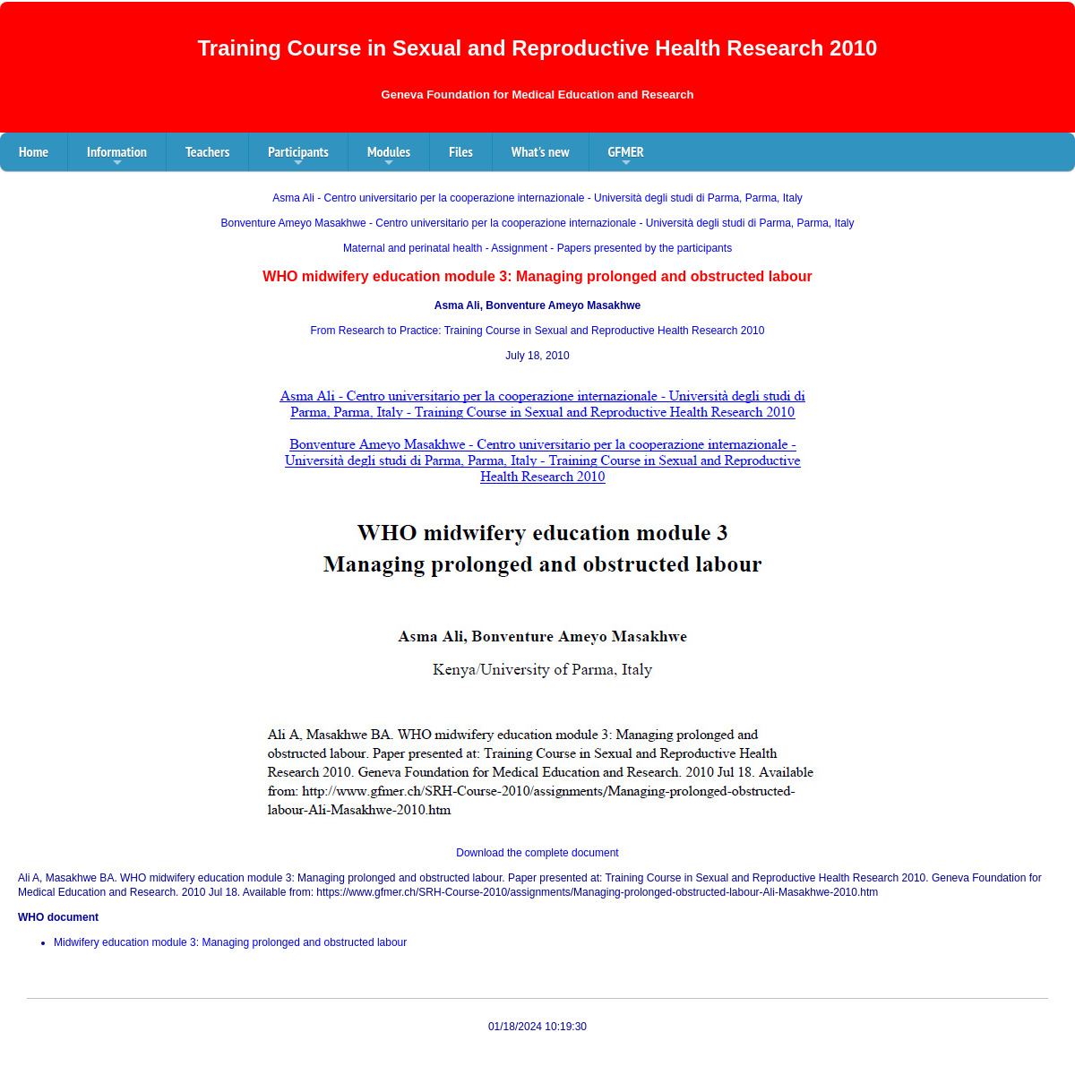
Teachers (207, 151)
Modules (388, 156)
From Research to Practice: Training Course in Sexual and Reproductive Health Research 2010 (538, 330)
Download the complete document (537, 853)
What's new (541, 151)
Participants (298, 156)
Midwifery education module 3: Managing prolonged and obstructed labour (230, 942)
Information (117, 156)
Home (33, 151)
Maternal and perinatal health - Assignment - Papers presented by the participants (537, 248)
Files (461, 151)
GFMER (626, 156)
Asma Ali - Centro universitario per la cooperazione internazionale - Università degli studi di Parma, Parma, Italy (537, 198)
